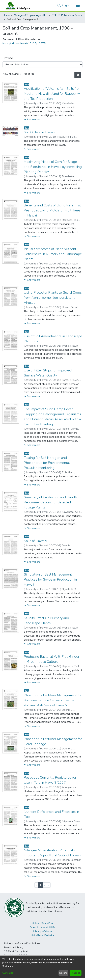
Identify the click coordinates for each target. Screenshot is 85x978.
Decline (63, 972)
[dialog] (42, 967)
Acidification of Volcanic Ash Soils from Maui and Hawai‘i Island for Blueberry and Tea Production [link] (52, 93)
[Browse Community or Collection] (42, 64)
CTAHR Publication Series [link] (66, 15)
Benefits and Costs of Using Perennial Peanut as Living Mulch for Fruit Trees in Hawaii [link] (52, 210)
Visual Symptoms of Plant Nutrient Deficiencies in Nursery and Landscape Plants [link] (53, 254)
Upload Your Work (42, 923)
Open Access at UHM (42, 927)
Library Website (42, 931)
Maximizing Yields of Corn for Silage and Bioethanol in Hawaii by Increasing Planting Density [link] (53, 166)
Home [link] (6, 15)
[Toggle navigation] (77, 5)
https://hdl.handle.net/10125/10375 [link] (24, 43)
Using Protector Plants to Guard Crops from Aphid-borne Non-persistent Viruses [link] (53, 297)
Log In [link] (66, 5)
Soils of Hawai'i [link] (35, 541)
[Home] (17, 5)
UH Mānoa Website (42, 935)
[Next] (49, 885)
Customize (7, 972)
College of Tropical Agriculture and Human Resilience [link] (30, 15)
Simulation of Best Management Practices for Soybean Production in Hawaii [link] (50, 579)
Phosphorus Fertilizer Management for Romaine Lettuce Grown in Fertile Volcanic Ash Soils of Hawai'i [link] (53, 700)
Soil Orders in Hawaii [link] (39, 132)
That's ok (75, 972)
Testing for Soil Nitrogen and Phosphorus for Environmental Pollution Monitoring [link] (47, 462)
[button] (59, 6)
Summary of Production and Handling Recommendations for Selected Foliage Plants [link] (52, 502)
